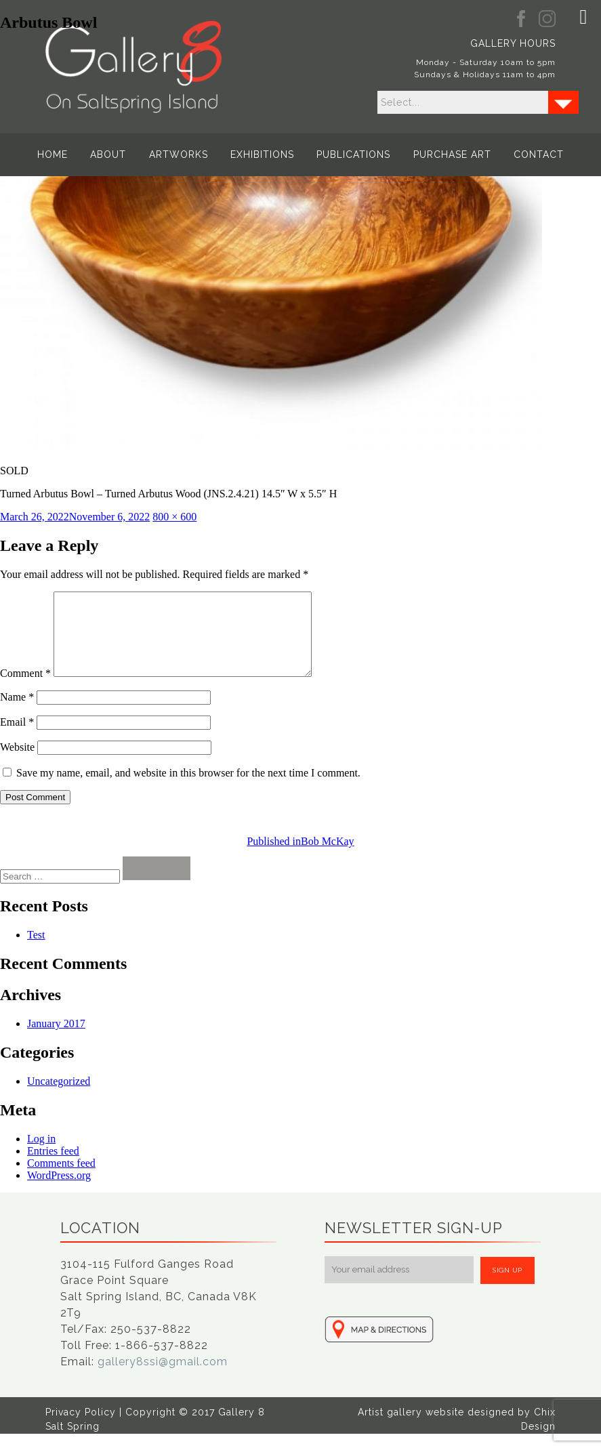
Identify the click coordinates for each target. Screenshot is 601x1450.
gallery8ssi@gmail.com (163, 1377)
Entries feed (53, 1167)
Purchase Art (446, 154)
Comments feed (61, 1179)
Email (17, 738)
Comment (25, 689)
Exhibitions (262, 154)
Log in (41, 1155)
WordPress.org (59, 1191)
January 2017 (56, 1039)
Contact (530, 154)
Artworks (181, 154)
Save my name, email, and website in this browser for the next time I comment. (188, 789)
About (114, 154)
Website (17, 763)
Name (17, 713)
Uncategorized (58, 1097)
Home (61, 154)
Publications (351, 154)
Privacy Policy (80, 1428)
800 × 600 (174, 516)
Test (36, 951)
